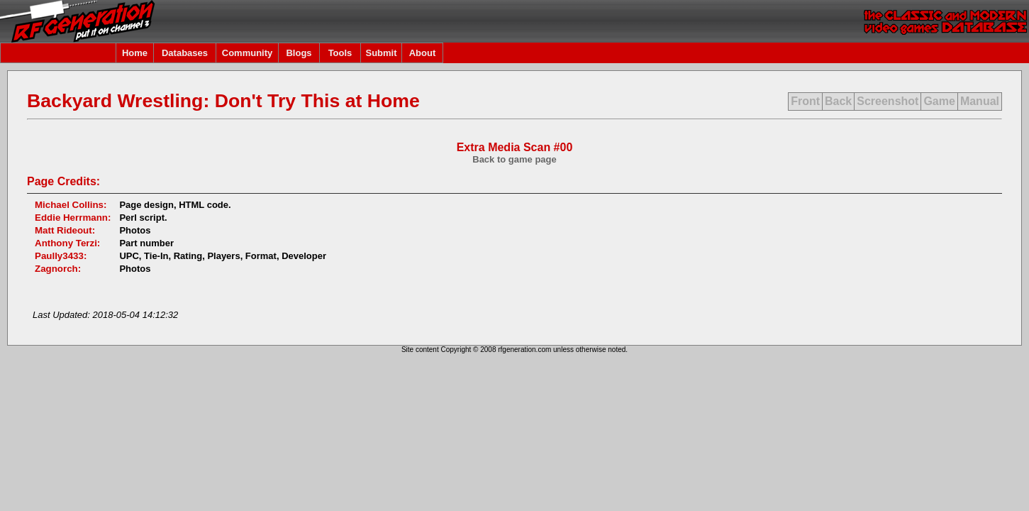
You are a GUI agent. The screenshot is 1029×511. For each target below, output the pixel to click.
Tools (340, 53)
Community (247, 53)
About (422, 53)
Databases (185, 53)
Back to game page (514, 159)
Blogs (298, 53)
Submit (380, 53)
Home (135, 53)
